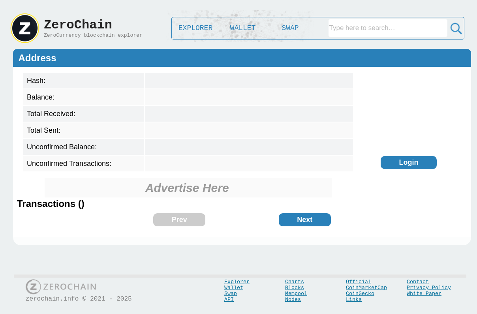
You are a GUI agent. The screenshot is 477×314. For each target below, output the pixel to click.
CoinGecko (360, 294)
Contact (418, 282)
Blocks (294, 288)
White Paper (424, 294)
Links (354, 300)
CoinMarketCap (366, 288)
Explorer (237, 282)
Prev (179, 220)
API (229, 300)
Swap (230, 294)
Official (358, 282)
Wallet (233, 288)
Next (304, 220)
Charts (294, 282)
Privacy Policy (429, 288)
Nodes (293, 300)
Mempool (296, 294)
